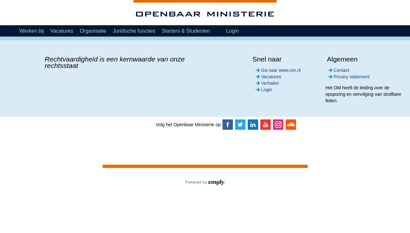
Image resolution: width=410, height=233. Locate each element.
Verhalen (266, 83)
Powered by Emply (205, 182)
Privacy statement (348, 76)
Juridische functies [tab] (134, 31)
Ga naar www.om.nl (277, 70)
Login (232, 31)
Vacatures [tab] (61, 31)
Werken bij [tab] (31, 31)
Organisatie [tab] (93, 31)
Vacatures (267, 76)
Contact (338, 70)
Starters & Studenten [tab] (186, 31)
